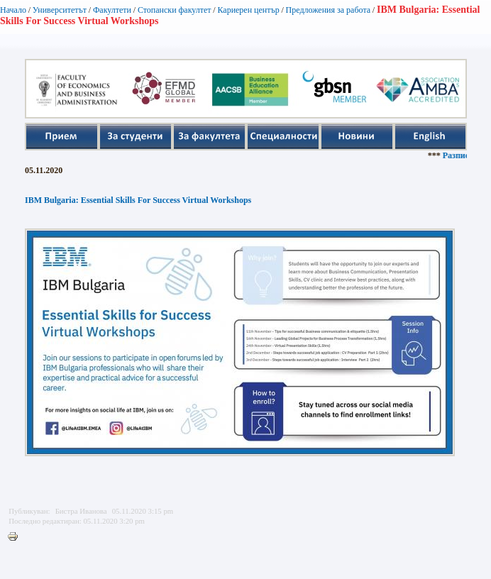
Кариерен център (248, 10)
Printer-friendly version (16, 537)
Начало (13, 10)
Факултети (112, 10)
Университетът (60, 10)
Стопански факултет (174, 10)
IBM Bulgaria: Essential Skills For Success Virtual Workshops (138, 200)
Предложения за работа (328, 10)
